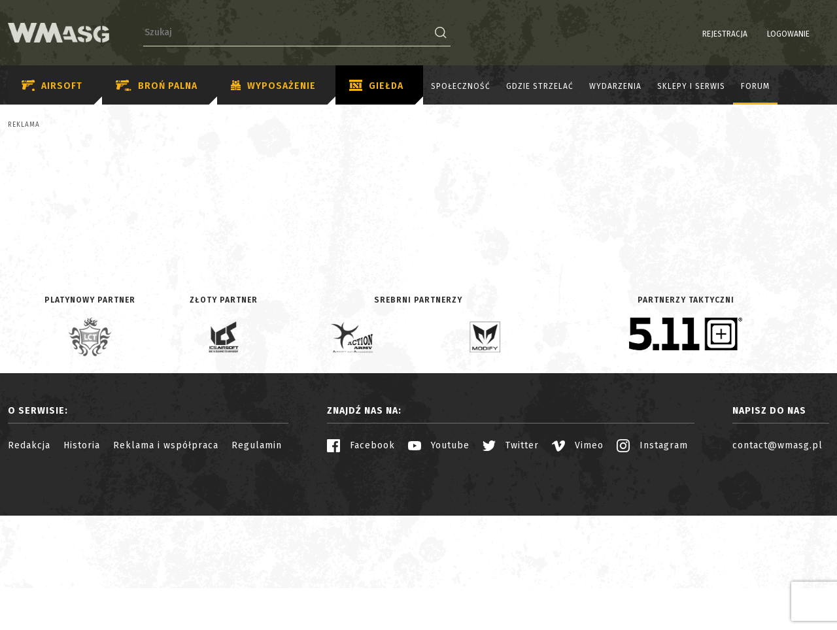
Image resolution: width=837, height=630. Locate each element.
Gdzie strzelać (539, 86)
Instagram (652, 559)
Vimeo (578, 559)
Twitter (511, 559)
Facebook (361, 559)
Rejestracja (691, 34)
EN (820, 34)
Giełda (376, 86)
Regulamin (256, 559)
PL (804, 34)
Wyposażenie (273, 86)
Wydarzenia (615, 86)
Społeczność (460, 86)
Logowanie (755, 34)
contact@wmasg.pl (777, 559)
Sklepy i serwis (691, 86)
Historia (81, 559)
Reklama (24, 125)
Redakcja (29, 559)
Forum (755, 86)
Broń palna (156, 86)
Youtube (439, 559)
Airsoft (52, 86)
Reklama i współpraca (165, 559)
